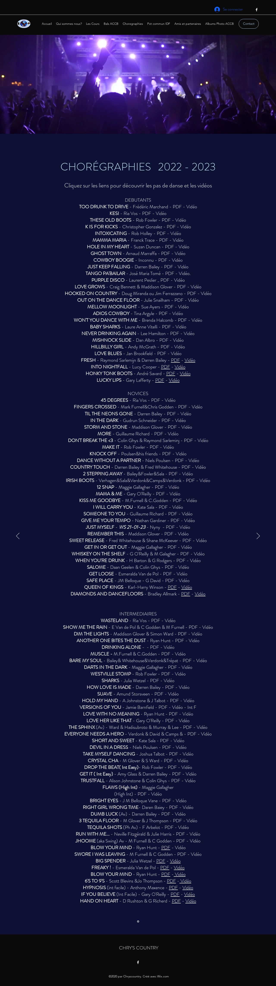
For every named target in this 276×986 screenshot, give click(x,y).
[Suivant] (258, 536)
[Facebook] (256, 10)
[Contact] (249, 24)
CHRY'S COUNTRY (138, 947)
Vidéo (191, 206)
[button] (133, 23)
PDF (177, 206)
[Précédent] (17, 536)
